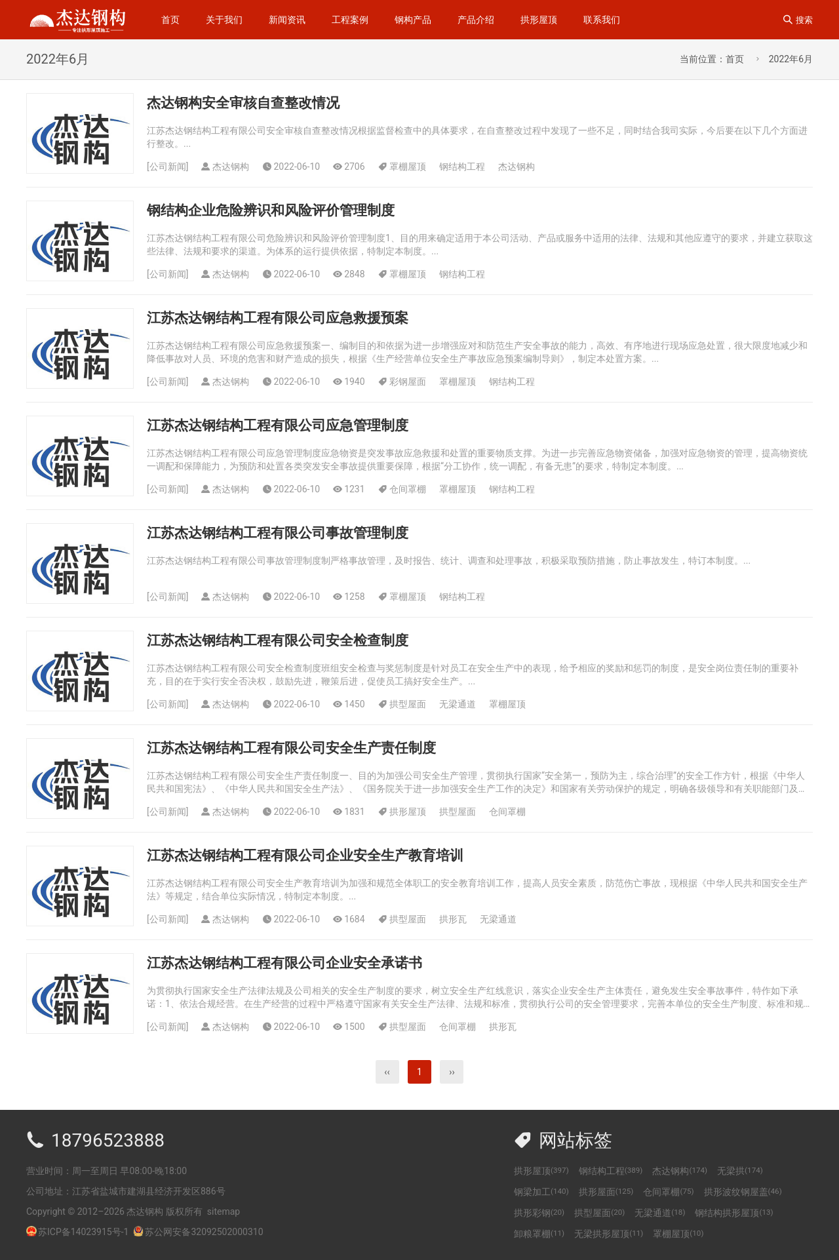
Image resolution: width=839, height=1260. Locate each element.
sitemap (223, 1211)
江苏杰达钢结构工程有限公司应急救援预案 (277, 318)
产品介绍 (476, 19)
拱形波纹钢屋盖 (743, 1192)
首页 (170, 19)
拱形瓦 (453, 919)
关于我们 (224, 19)
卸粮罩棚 (539, 1234)
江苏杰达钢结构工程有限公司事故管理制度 (277, 533)
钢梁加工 (541, 1192)
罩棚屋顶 (407, 166)
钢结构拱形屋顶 (734, 1213)
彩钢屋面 (407, 381)
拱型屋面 (407, 704)
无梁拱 (740, 1171)
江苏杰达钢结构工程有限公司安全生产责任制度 (291, 748)
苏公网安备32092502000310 (198, 1232)
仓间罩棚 (407, 489)
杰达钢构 (516, 166)
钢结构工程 (462, 166)
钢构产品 (413, 19)
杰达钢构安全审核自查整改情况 (243, 103)
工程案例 (350, 19)
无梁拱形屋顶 (608, 1234)
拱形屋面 (606, 1192)
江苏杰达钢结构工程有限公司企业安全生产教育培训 (305, 855)
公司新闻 (167, 166)
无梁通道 (457, 704)
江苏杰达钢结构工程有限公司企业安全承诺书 (284, 963)
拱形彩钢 (539, 1213)
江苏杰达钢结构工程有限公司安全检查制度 (277, 640)
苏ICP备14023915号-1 (83, 1232)
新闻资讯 (287, 19)
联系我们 (601, 19)
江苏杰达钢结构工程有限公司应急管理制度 (277, 425)
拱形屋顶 (538, 19)
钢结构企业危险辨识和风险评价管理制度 (271, 210)
